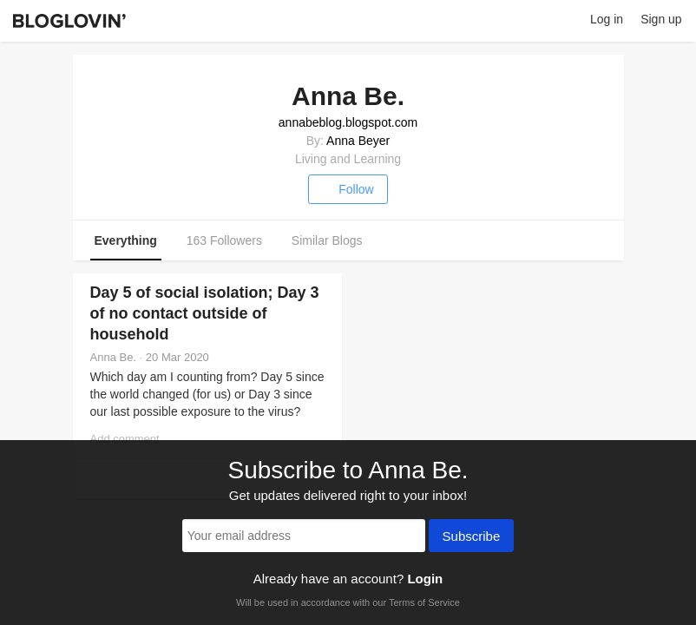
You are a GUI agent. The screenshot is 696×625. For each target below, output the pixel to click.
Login (425, 578)
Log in (606, 19)
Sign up (660, 19)
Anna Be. (113, 357)
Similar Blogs (327, 240)
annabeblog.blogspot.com (348, 122)
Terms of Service (424, 602)
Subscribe (472, 537)
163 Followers (224, 240)
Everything (126, 240)
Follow (347, 189)
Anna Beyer (358, 141)
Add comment (125, 438)
